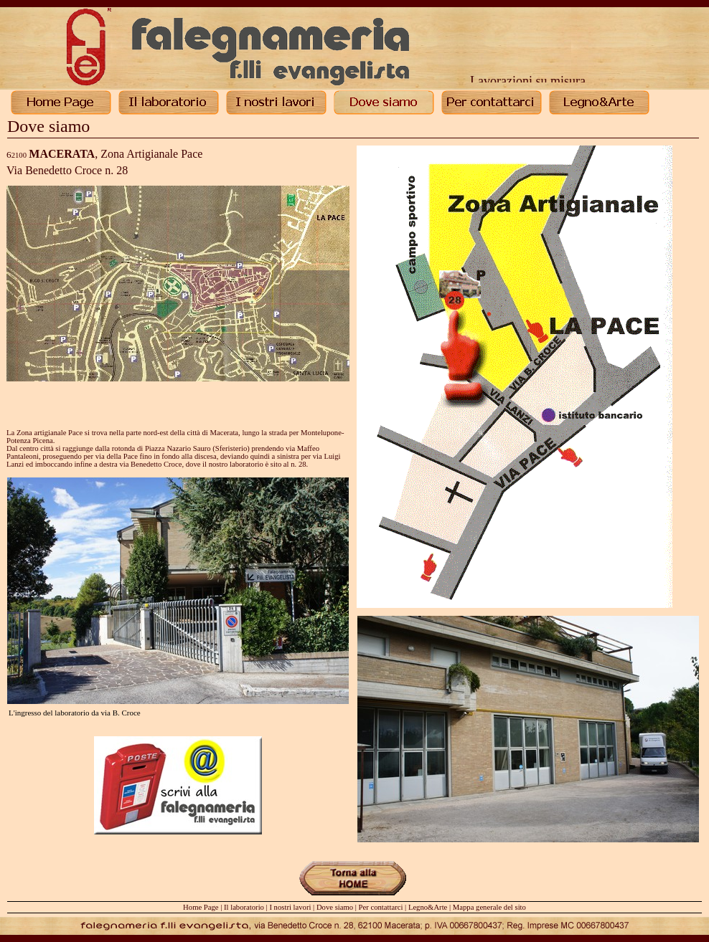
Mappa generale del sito (489, 907)
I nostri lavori (290, 907)
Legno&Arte (427, 907)
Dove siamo (334, 907)
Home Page (200, 907)
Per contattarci (381, 907)
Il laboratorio (244, 907)
